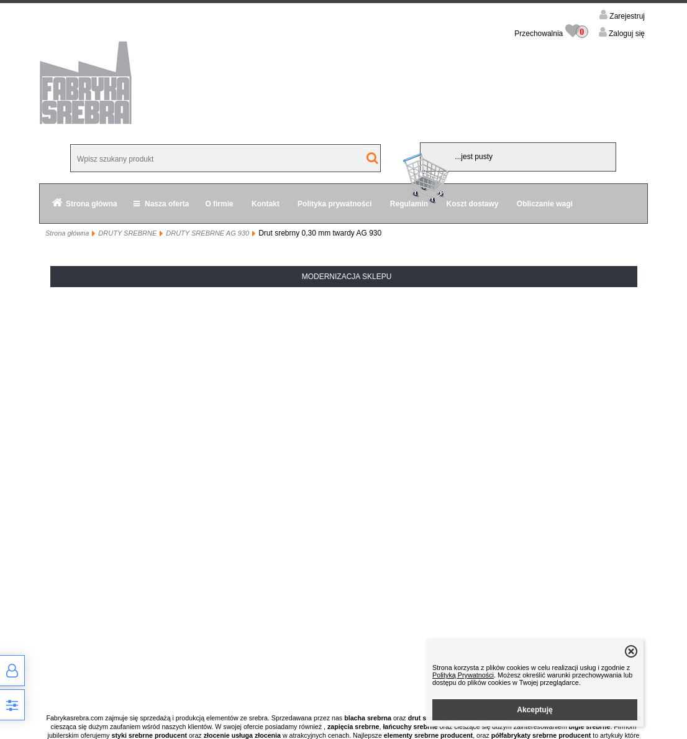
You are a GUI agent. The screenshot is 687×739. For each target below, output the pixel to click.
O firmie (219, 204)
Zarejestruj (626, 16)
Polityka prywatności (334, 204)
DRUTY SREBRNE (127, 233)
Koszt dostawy (473, 204)
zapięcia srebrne (353, 726)
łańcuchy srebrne (410, 726)
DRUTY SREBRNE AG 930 (207, 233)
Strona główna (91, 204)
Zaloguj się (626, 33)
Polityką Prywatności (463, 675)
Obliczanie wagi (545, 204)
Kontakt (266, 204)
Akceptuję (534, 709)
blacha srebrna (367, 718)
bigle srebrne (590, 726)
